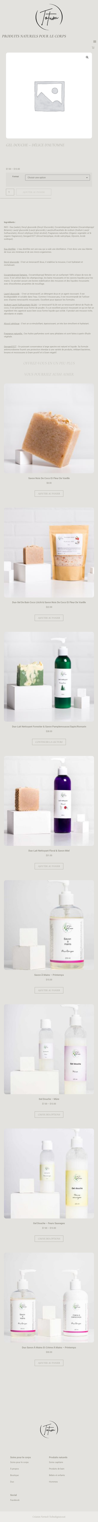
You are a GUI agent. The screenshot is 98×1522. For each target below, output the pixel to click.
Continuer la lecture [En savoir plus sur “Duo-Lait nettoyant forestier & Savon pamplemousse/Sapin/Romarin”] (49, 741)
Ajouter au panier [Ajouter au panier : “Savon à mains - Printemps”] (49, 990)
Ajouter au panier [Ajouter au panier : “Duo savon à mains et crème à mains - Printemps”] (49, 1362)
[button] (94, 41)
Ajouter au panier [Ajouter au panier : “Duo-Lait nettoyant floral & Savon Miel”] (49, 866)
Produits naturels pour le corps (34, 36)
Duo (12, 1481)
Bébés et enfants (57, 1475)
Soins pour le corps (19, 1462)
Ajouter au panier (34, 192)
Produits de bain (56, 1469)
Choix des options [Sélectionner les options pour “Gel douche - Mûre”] (49, 1114)
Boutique (14, 1475)
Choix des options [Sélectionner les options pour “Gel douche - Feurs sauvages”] (49, 1238)
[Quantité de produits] (10, 192)
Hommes (53, 1481)
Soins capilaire (56, 1462)
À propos (14, 1469)
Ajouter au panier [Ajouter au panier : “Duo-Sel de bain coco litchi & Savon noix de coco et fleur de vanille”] (49, 617)
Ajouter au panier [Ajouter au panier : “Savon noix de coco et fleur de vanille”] (49, 493)
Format (15, 177)
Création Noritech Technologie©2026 (49, 1516)
